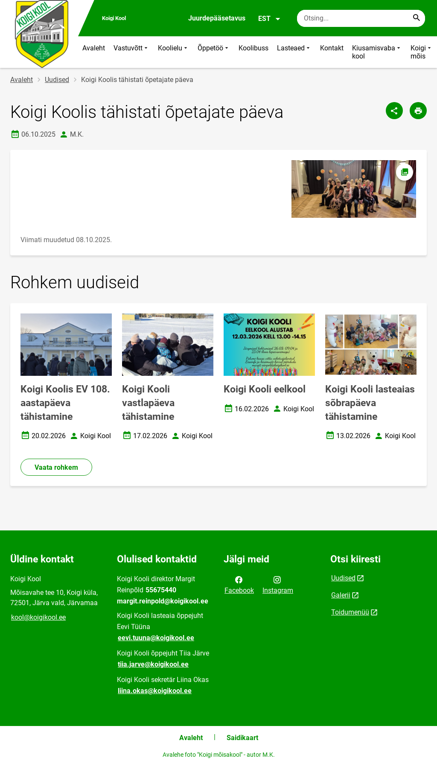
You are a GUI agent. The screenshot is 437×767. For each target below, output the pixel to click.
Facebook (239, 584)
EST (269, 19)
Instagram (277, 584)
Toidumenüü (350, 612)
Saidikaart (242, 738)
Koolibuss (253, 48)
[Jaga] (394, 110)
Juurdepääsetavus (216, 18)
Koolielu (173, 52)
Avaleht (93, 48)
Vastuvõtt (131, 52)
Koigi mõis (422, 52)
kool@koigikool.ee (38, 617)
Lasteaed (294, 52)
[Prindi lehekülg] (418, 110)
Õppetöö (214, 52)
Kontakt (332, 48)
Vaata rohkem (56, 467)
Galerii (340, 595)
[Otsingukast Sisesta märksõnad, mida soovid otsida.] (361, 18)
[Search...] (416, 18)
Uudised (57, 80)
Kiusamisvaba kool (377, 52)
